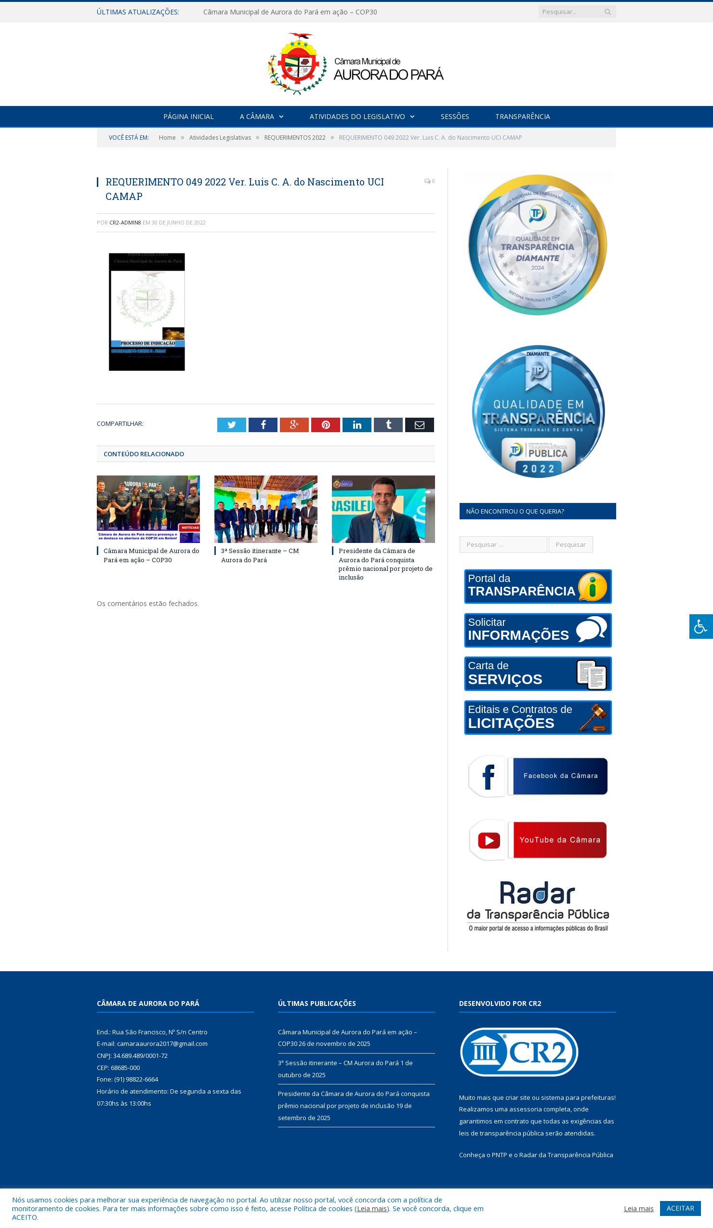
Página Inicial (188, 116)
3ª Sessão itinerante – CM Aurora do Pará (260, 555)
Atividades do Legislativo (357, 116)
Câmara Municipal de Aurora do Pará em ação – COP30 (290, 12)
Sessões (455, 116)
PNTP (499, 1154)
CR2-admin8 (125, 222)
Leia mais (372, 1208)
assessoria (525, 1109)
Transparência (522, 116)
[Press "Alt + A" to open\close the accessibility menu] (701, 626)
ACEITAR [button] (680, 1208)
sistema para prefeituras (577, 1097)
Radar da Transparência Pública (566, 1154)
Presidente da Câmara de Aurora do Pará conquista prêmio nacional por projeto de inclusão (386, 563)
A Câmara (257, 116)
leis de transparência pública (501, 1133)
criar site (517, 1097)
